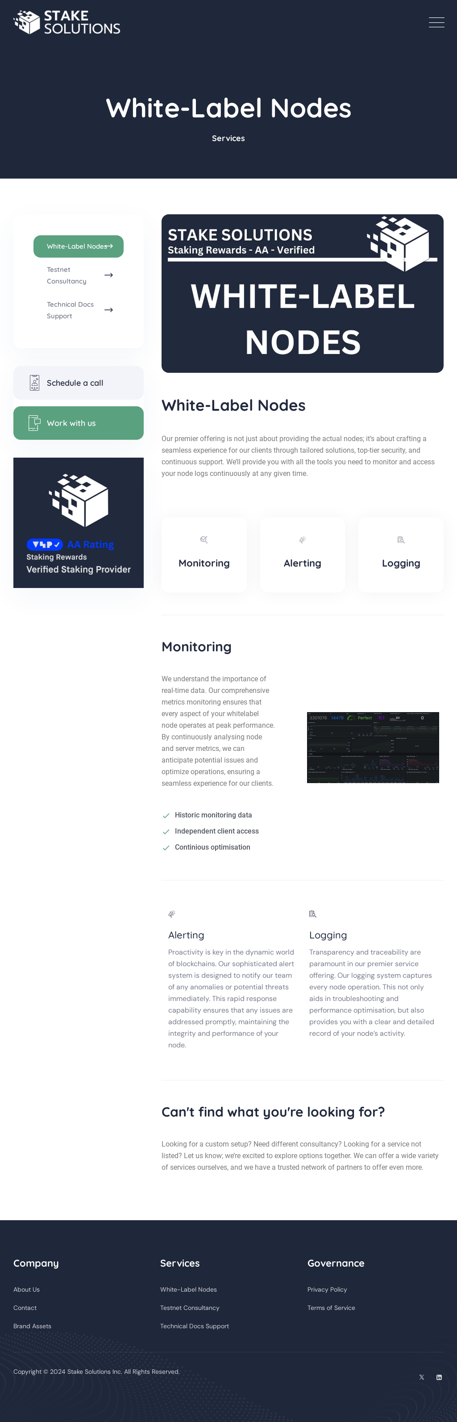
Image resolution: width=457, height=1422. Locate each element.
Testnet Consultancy (67, 275)
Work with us (61, 423)
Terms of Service (331, 1308)
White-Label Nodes (77, 246)
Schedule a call (65, 383)
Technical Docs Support (70, 310)
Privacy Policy (327, 1289)
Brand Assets (32, 1326)
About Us (26, 1289)
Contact (25, 1308)
